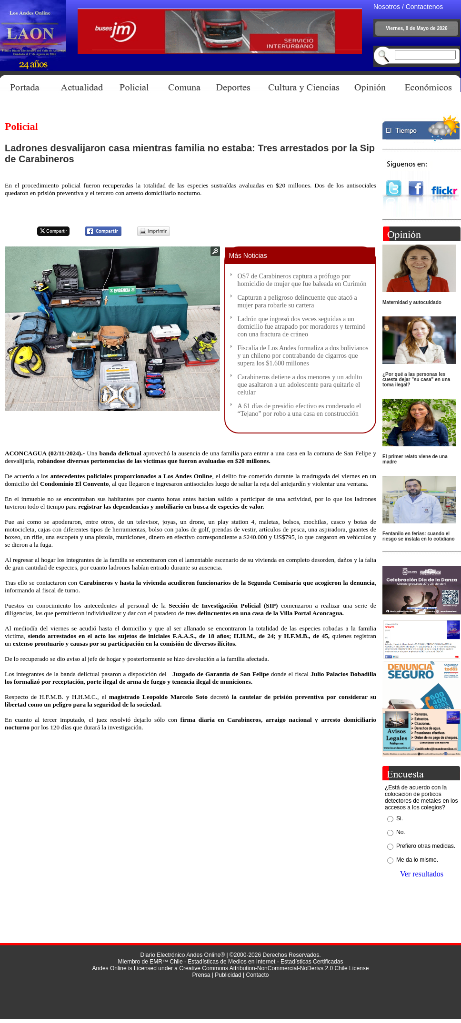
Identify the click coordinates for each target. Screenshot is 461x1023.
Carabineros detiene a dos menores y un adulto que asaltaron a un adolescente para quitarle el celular (300, 385)
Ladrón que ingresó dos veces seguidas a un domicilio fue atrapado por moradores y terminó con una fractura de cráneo (302, 326)
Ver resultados (421, 874)
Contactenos (424, 6)
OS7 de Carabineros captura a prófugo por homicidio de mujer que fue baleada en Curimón (302, 280)
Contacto (257, 975)
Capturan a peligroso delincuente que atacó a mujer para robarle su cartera (297, 301)
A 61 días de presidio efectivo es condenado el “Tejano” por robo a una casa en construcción (299, 410)
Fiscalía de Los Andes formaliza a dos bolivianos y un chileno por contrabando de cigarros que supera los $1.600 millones (303, 355)
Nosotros (386, 6)
